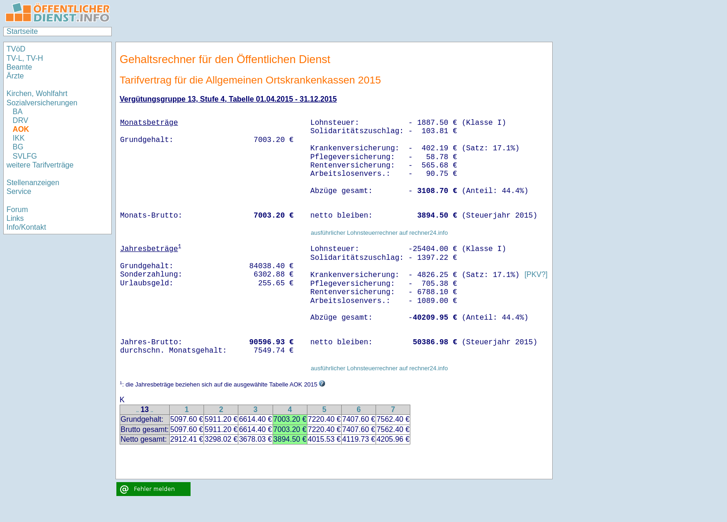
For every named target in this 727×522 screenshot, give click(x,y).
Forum (17, 209)
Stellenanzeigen (32, 183)
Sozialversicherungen (41, 103)
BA (17, 112)
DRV (20, 120)
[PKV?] (536, 275)
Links (15, 218)
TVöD (16, 49)
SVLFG (25, 156)
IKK (19, 138)
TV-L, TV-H (24, 58)
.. (137, 410)
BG (18, 147)
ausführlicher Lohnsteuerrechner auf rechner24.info (379, 232)
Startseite (22, 31)
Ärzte (15, 76)
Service (18, 191)
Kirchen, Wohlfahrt (36, 93)
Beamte (19, 67)
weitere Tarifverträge (40, 165)
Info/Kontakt (26, 227)
